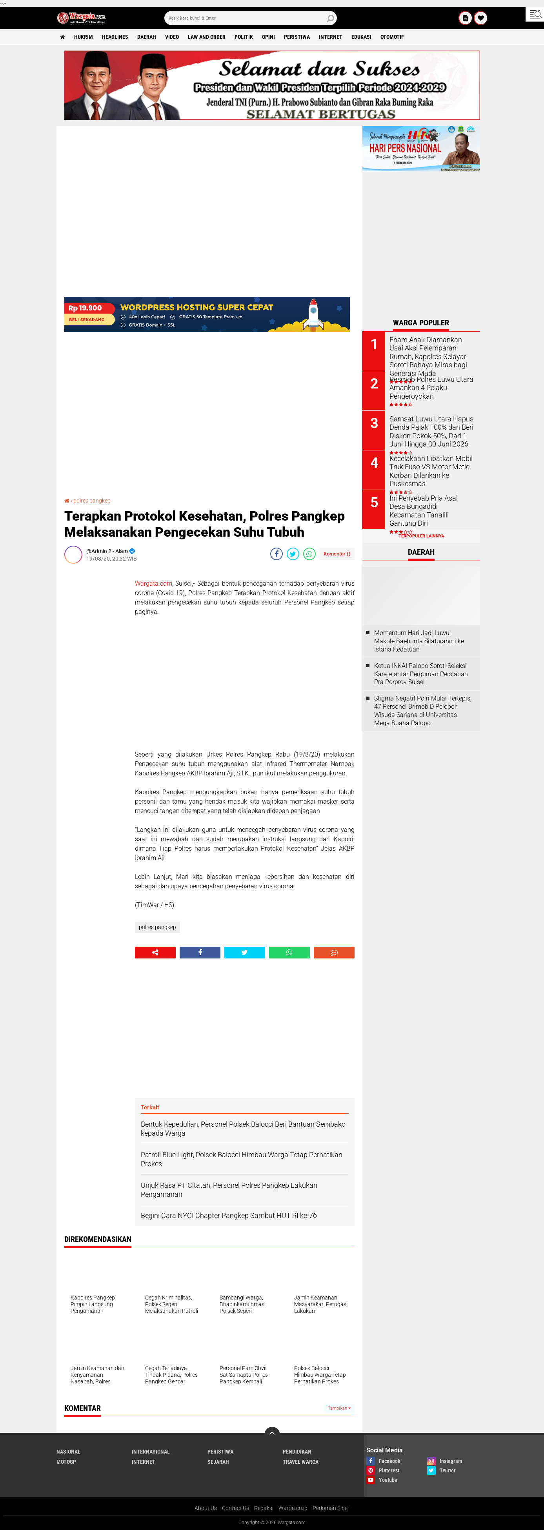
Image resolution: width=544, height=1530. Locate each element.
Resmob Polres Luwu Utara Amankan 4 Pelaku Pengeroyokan (427, 387)
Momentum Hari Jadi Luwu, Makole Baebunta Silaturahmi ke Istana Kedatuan (419, 641)
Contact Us (235, 1508)
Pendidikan (297, 1451)
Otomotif (392, 37)
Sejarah (218, 1462)
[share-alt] (155, 952)
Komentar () (337, 554)
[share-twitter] (293, 554)
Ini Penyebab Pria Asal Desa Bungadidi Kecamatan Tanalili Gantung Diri (431, 506)
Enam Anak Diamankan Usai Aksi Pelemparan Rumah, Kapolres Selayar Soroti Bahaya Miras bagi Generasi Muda (429, 356)
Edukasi (362, 37)
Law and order (207, 37)
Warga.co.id (292, 1508)
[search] (250, 18)
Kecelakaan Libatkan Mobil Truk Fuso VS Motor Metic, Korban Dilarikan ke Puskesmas (427, 470)
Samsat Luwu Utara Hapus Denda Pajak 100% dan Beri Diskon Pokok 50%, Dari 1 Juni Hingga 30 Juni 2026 (431, 430)
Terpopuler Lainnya (421, 536)
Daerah (147, 37)
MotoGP (66, 1462)
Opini (268, 37)
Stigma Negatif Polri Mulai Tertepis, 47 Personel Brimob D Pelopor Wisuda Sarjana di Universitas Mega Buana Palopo (422, 710)
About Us (206, 1508)
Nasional (68, 1451)
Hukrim (84, 37)
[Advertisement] (95, 687)
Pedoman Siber (331, 1508)
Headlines (115, 37)
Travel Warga (300, 1462)
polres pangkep (92, 500)
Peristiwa (297, 37)
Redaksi (263, 1508)
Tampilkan (339, 1408)
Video (172, 37)
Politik (244, 37)
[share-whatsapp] (309, 554)
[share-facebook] (276, 554)
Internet (331, 37)
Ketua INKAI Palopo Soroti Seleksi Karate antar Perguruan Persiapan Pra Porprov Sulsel (421, 674)
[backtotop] (272, 1435)
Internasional (151, 1451)
